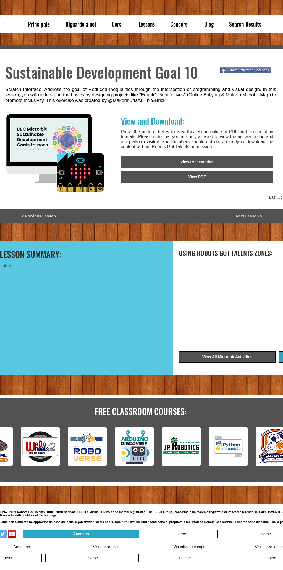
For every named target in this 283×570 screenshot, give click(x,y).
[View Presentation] (197, 162)
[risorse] (180, 534)
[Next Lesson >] (249, 216)
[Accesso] (81, 534)
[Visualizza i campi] (188, 547)
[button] (197, 177)
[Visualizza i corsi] (107, 547)
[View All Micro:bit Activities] (227, 357)
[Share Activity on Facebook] (245, 70)
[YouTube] (12, 534)
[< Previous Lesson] (39, 216)
